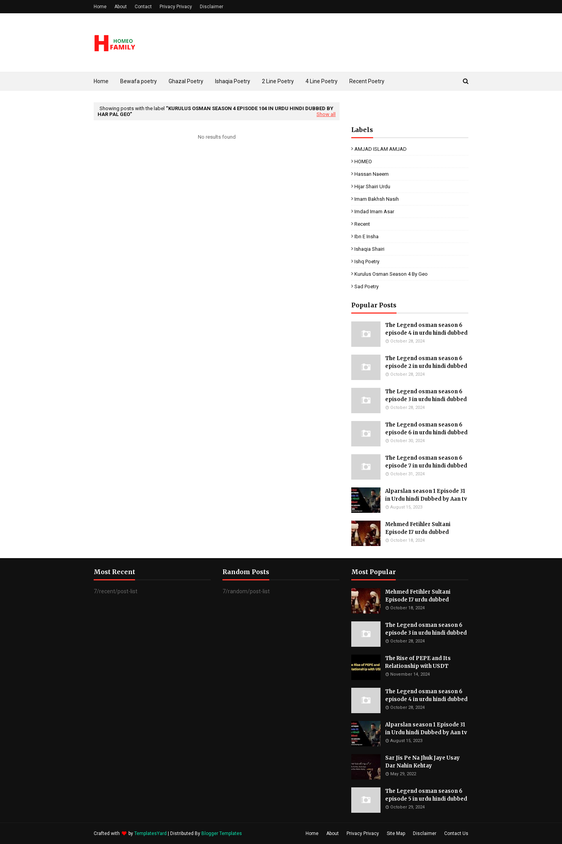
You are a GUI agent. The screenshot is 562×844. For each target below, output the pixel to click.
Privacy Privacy (176, 6)
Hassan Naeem (371, 174)
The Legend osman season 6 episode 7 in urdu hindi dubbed (426, 462)
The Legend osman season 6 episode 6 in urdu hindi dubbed (426, 428)
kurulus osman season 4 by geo (391, 274)
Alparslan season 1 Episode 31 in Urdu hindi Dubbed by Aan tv (426, 495)
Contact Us (456, 833)
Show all (326, 114)
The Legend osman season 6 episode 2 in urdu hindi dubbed (426, 362)
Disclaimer (211, 6)
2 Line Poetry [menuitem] (278, 81)
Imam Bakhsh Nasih (376, 199)
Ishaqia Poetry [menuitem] (232, 81)
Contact (143, 6)
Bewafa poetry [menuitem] (138, 81)
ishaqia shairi (369, 249)
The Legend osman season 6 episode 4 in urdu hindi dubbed (426, 329)
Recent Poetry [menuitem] (366, 81)
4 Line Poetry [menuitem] (322, 81)
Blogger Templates (221, 833)
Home (100, 6)
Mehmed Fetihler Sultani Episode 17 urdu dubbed (417, 528)
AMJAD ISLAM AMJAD (380, 149)
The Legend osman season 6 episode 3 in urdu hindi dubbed (426, 395)
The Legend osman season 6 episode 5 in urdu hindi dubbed (426, 795)
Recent (362, 224)
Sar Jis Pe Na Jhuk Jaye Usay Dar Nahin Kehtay (422, 762)
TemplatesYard (150, 833)
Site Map (396, 833)
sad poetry (366, 286)
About (120, 6)
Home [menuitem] (101, 81)
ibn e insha (366, 236)
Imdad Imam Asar (374, 211)
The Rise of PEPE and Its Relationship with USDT (418, 662)
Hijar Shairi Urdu (372, 186)
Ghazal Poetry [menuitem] (186, 81)
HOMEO (363, 161)
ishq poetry (366, 261)
